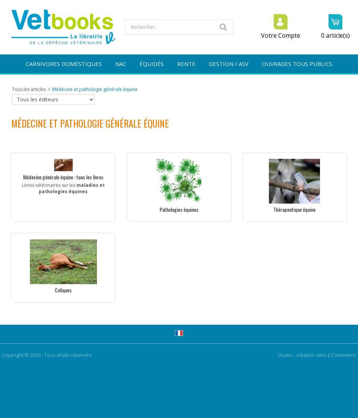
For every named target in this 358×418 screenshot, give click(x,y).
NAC (120, 63)
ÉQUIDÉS (151, 63)
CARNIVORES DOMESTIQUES (64, 63)
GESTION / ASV (228, 63)
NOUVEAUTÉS (179, 82)
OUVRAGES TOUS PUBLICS (297, 63)
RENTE (186, 63)
